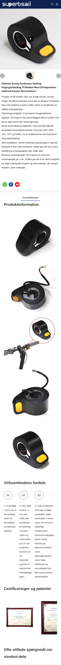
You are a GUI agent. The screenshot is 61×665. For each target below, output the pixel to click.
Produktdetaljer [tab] (30, 197)
